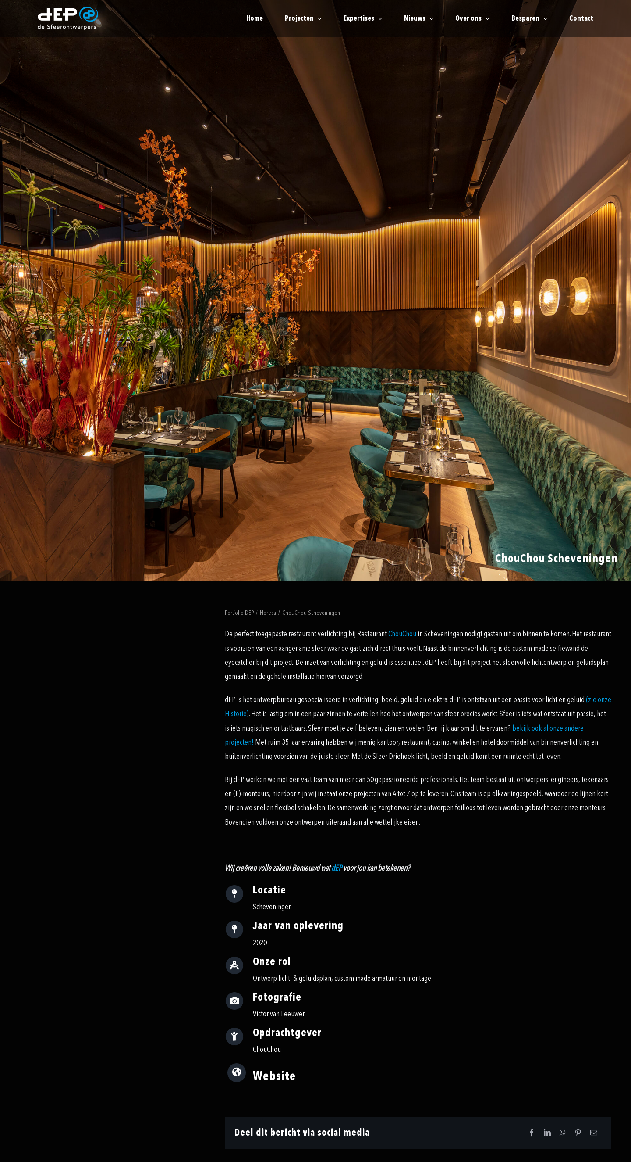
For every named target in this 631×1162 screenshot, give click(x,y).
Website (274, 1076)
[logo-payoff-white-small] (68, 18)
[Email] (594, 1133)
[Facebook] (531, 1133)
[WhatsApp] (562, 1133)
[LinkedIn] (547, 1133)
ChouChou (402, 633)
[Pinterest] (578, 1133)
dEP (336, 868)
